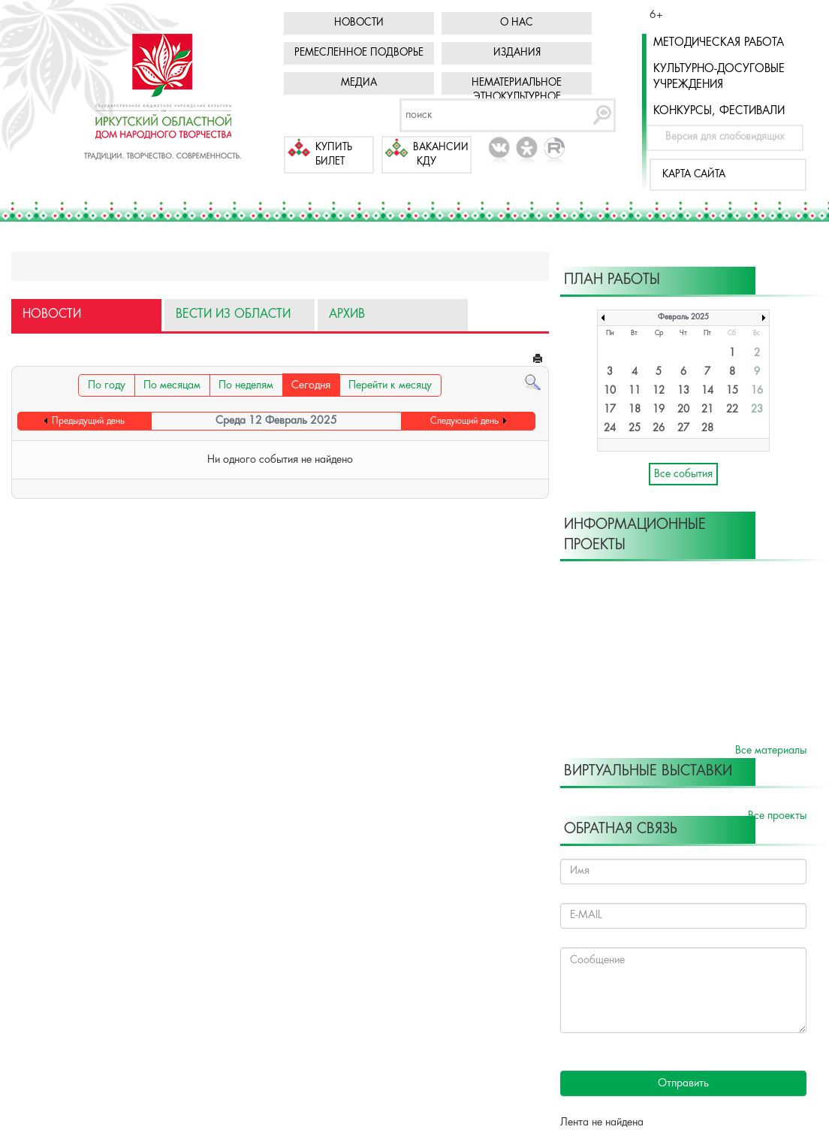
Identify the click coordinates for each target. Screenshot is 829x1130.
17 (610, 409)
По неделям (246, 385)
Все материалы (770, 751)
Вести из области (233, 314)
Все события (683, 474)
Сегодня (310, 385)
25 (635, 428)
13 (683, 391)
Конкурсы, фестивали (719, 111)
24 (610, 428)
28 (707, 428)
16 (757, 391)
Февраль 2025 (683, 317)
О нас (516, 23)
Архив (347, 314)
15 (732, 391)
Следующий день (464, 421)
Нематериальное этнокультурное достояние (517, 97)
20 (683, 409)
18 (635, 409)
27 (683, 428)
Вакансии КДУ (441, 155)
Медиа (359, 83)
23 (757, 409)
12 (659, 391)
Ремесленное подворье (359, 53)
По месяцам (171, 385)
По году (106, 385)
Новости (359, 23)
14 (707, 391)
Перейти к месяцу (390, 385)
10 (610, 391)
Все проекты (777, 816)
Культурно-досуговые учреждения (719, 77)
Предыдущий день (88, 421)
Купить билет (333, 155)
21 (707, 409)
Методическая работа (718, 43)
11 (635, 391)
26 (659, 428)
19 (659, 409)
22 (732, 409)
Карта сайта (693, 174)
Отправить (683, 1083)
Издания (517, 53)
